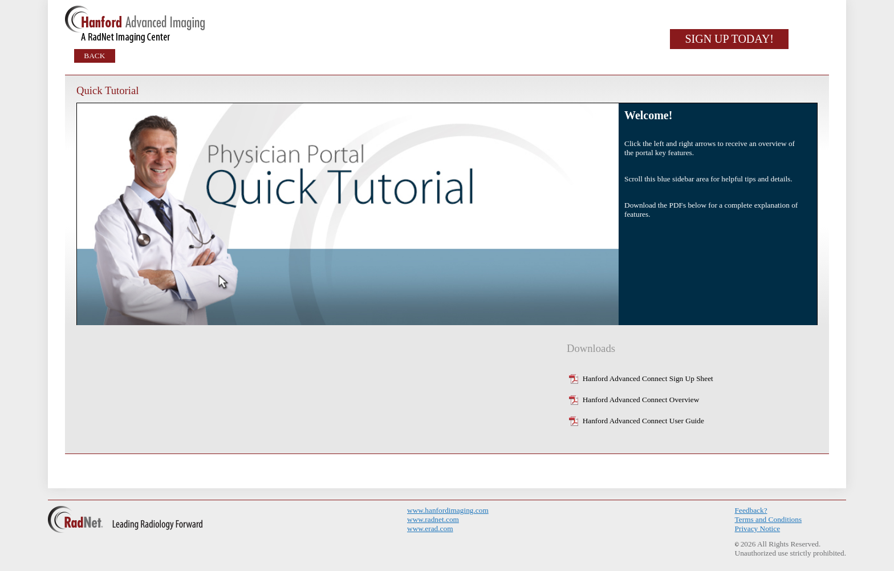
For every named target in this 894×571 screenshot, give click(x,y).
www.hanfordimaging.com (448, 510)
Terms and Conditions (768, 519)
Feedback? (751, 510)
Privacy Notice (758, 528)
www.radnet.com (433, 519)
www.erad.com (430, 528)
